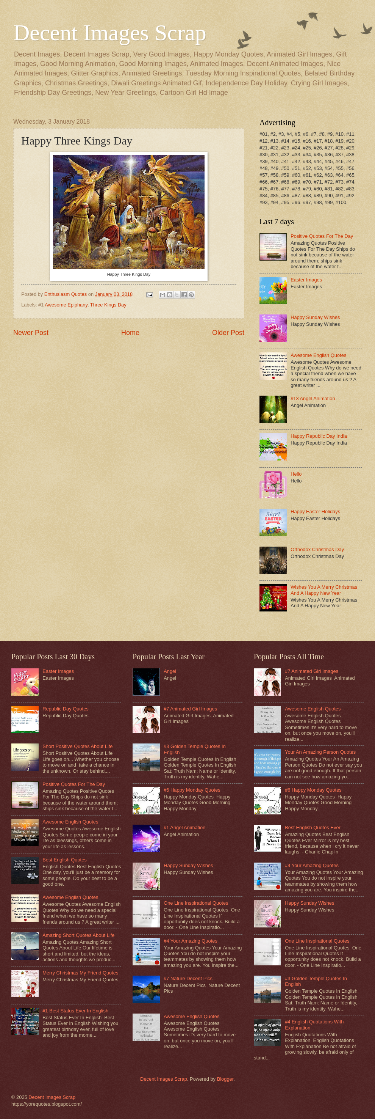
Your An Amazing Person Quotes (320, 752)
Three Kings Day (108, 305)
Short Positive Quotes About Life (77, 746)
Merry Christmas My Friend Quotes (80, 973)
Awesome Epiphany (66, 305)
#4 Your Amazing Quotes (190, 941)
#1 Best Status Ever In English (75, 1011)
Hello (296, 474)
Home (130, 332)
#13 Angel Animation (313, 398)
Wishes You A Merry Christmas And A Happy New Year (324, 590)
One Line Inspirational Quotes (196, 903)
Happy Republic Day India (319, 436)
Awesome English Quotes (318, 355)
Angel (170, 671)
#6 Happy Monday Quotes (192, 790)
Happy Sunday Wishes (315, 317)
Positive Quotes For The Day (322, 236)
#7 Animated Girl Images (190, 709)
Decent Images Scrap (109, 32)
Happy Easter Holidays (315, 511)
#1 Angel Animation (184, 827)
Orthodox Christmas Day (317, 549)
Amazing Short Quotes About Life (78, 935)
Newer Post (30, 332)
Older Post (228, 332)
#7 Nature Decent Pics (188, 978)
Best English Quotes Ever (313, 827)
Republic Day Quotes (65, 709)
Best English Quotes (64, 860)
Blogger (225, 1079)
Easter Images (306, 280)
